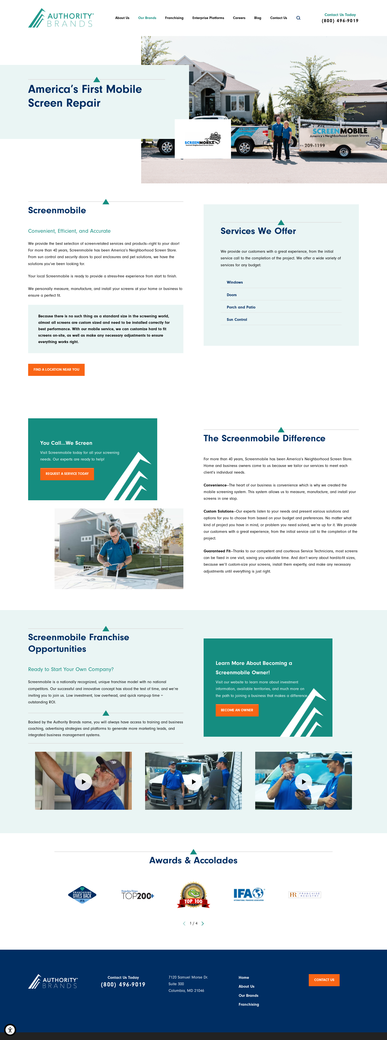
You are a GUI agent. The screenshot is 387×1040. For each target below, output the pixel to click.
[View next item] (202, 923)
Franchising (174, 18)
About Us (122, 18)
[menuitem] (122, 18)
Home (244, 977)
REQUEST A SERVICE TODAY (67, 474)
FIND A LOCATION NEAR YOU (56, 369)
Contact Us (278, 18)
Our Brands (147, 18)
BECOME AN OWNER (237, 710)
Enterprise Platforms (208, 18)
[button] (10, 1030)
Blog (257, 18)
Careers (239, 18)
